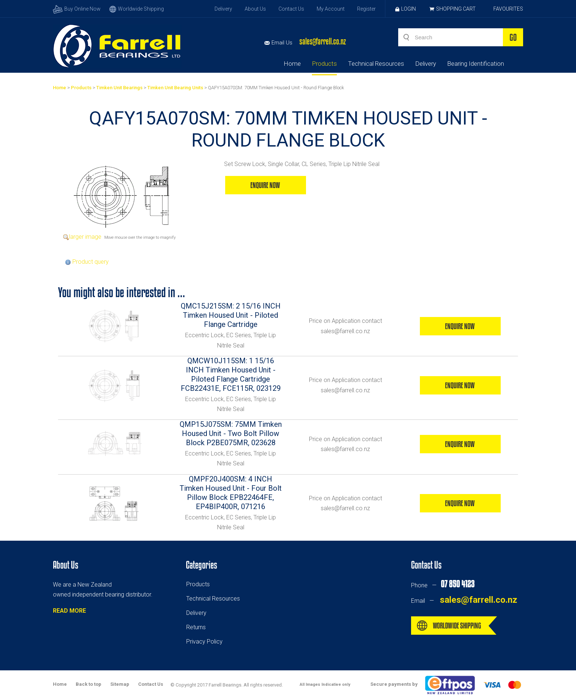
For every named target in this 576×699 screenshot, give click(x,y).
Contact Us (291, 9)
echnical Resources (214, 598)
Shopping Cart (456, 9)
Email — (464, 600)
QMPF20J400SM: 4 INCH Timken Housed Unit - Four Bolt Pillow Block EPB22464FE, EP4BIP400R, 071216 (231, 493)
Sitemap (119, 684)
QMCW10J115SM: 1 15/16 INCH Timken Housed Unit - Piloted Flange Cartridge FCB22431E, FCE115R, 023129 (231, 374)
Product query (90, 261)
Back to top (88, 684)
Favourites (508, 9)
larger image (85, 236)
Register (366, 9)
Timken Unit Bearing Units (175, 87)
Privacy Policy (204, 641)
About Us (255, 9)
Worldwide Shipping (136, 9)
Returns (196, 627)
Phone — (442, 585)
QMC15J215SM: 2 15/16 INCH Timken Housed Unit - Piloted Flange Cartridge (231, 315)
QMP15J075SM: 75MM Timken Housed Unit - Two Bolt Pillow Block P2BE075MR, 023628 (231, 433)
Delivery (223, 9)
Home (292, 63)
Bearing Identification (475, 63)
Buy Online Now (77, 9)
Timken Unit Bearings (119, 87)
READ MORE (69, 610)
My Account (331, 9)
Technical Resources (376, 63)
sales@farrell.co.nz (322, 41)
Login (405, 9)
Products (324, 63)
